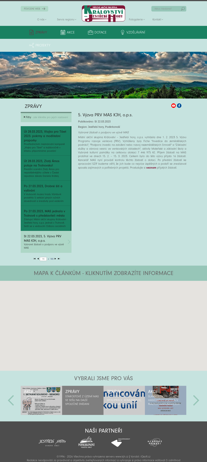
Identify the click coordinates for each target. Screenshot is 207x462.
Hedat (183, 9)
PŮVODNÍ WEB (32, 8)
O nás (40, 19)
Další (196, 387)
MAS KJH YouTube (173, 92)
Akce (68, 32)
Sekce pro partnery (103, 455)
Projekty (164, 32)
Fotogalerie (136, 19)
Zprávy (41, 32)
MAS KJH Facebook (179, 92)
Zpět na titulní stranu (103, 13)
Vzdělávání (129, 32)
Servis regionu (65, 19)
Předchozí (11, 387)
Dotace (96, 32)
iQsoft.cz (145, 443)
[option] (41, 387)
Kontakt (157, 19)
